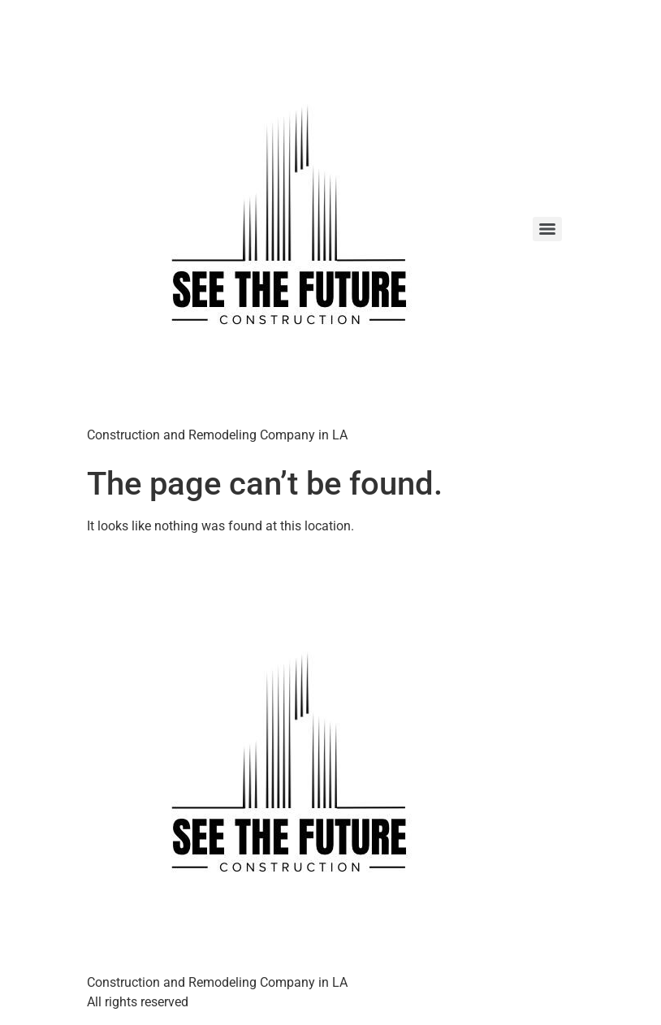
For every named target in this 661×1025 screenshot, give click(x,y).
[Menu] (547, 229)
